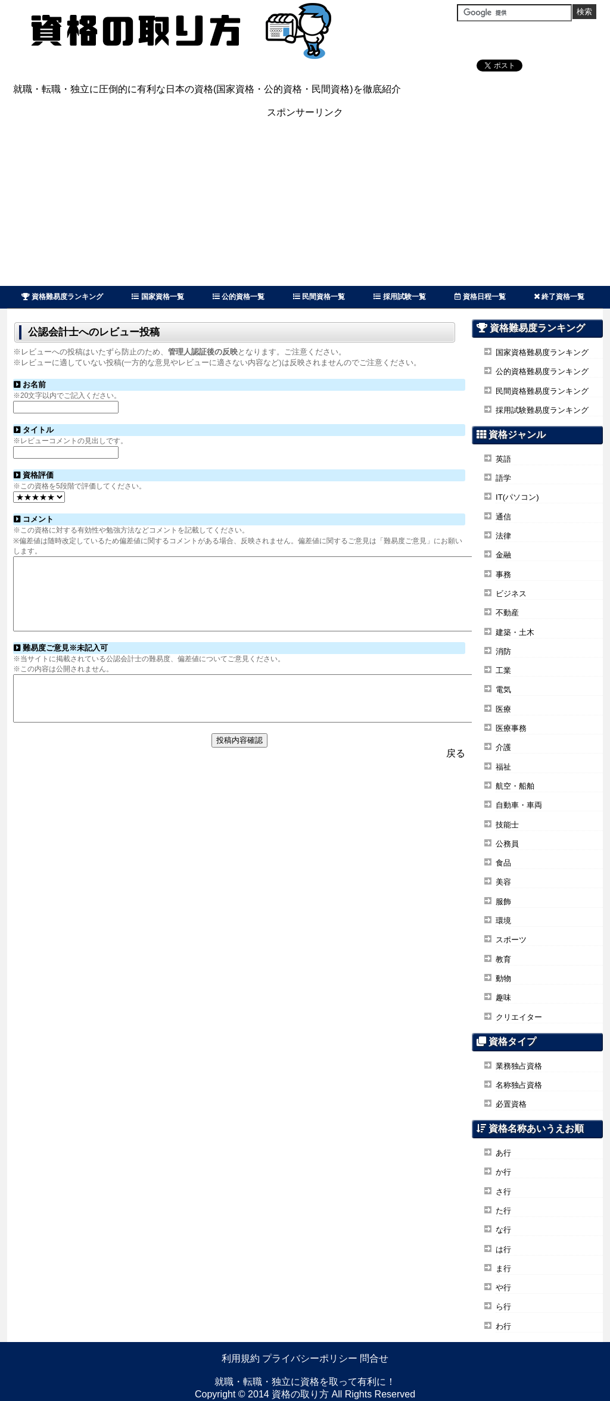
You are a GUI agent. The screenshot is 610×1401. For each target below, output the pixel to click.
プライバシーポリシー (309, 1358)
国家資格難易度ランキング (542, 352)
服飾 (503, 901)
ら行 (503, 1306)
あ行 (503, 1152)
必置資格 (511, 1104)
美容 (503, 881)
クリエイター (519, 1017)
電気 (503, 689)
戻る (455, 776)
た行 (503, 1210)
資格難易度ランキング (62, 296)
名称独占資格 (519, 1085)
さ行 (503, 1191)
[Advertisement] (305, 202)
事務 (503, 574)
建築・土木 (515, 632)
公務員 (507, 843)
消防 (503, 651)
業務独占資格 (519, 1065)
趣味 (503, 997)
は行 (503, 1249)
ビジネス (511, 593)
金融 (503, 554)
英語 (503, 458)
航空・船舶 (515, 786)
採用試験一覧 (399, 296)
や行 (503, 1287)
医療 (503, 709)
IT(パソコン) (517, 497)
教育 (503, 959)
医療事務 (511, 728)
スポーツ (511, 939)
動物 (503, 978)
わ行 (503, 1326)
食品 (503, 862)
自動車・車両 (519, 805)
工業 (503, 670)
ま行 (503, 1268)
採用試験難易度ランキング (542, 410)
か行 (503, 1172)
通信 (503, 516)
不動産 (507, 612)
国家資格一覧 (157, 296)
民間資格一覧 (319, 296)
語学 (503, 478)
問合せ (374, 1358)
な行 (503, 1229)
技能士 (507, 824)
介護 (503, 747)
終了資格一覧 (559, 296)
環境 (503, 920)
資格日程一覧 (480, 296)
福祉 (503, 766)
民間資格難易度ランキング (542, 391)
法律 (503, 535)
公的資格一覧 (238, 296)
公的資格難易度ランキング (542, 371)
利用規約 (241, 1358)
